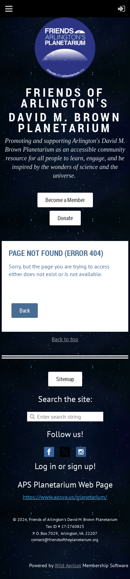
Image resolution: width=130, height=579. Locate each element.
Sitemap (65, 379)
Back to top (65, 339)
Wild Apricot (68, 565)
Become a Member (65, 200)
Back (24, 310)
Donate (65, 218)
